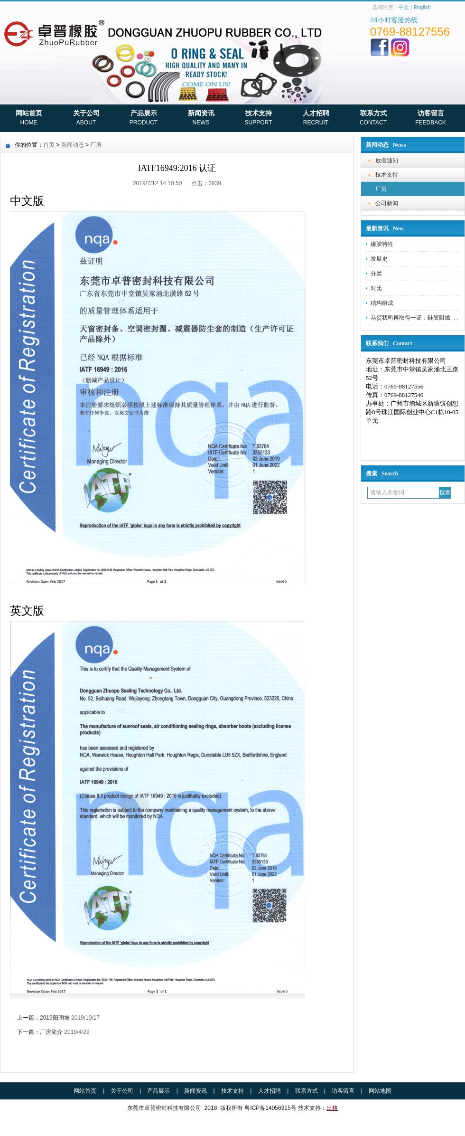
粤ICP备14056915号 (270, 1108)
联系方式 (373, 118)
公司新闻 (386, 203)
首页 (49, 145)
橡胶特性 (382, 244)
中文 (404, 7)
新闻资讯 (201, 118)
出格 (332, 1108)
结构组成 (382, 303)
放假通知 (386, 160)
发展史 (379, 259)
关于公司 (86, 118)
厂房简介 (51, 1032)
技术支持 (258, 118)
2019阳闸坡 (55, 1017)
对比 (376, 288)
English (421, 7)
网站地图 (380, 1091)
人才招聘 (316, 118)
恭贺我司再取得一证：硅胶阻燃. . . (414, 317)
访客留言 (431, 118)
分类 (376, 273)
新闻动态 (72, 145)
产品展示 (143, 118)
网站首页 (29, 118)
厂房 (381, 189)
